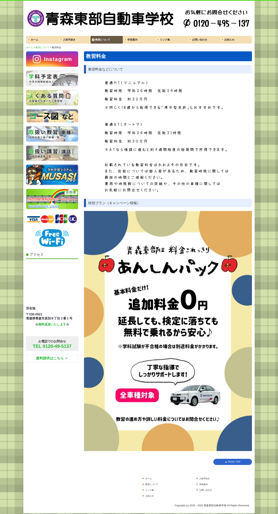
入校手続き (69, 39)
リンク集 (165, 39)
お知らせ (229, 39)
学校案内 (132, 39)
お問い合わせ (199, 39)
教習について (102, 39)
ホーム (34, 39)
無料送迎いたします (52, 324)
